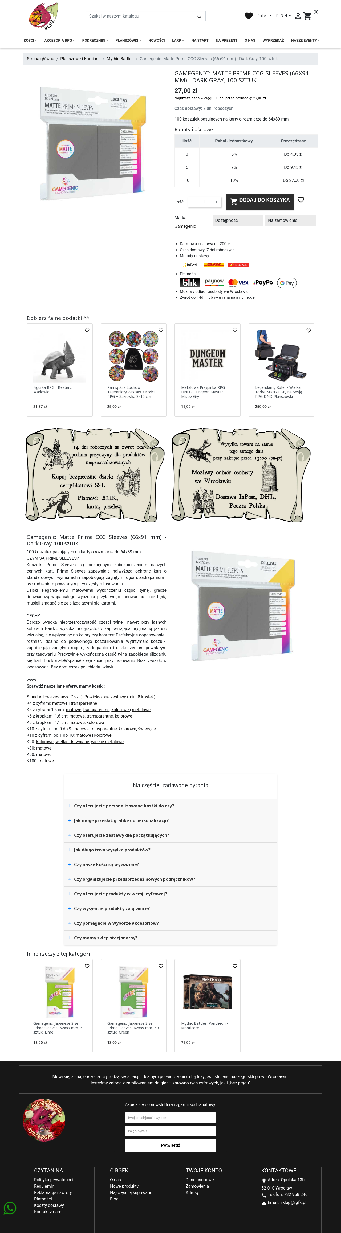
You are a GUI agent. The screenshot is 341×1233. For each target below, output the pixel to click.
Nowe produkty (124, 1186)
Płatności (43, 1199)
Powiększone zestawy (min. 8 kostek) (119, 696)
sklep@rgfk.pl (293, 1202)
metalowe (141, 709)
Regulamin (44, 1186)
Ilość (179, 202)
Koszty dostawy (49, 1205)
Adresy (192, 1192)
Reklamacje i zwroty (53, 1192)
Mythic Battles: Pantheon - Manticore (204, 1025)
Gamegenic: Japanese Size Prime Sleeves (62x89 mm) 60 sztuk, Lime (59, 1028)
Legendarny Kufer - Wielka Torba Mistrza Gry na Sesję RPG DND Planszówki (278, 392)
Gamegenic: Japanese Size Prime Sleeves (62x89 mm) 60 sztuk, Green (133, 1028)
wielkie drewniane (72, 741)
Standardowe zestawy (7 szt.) (55, 696)
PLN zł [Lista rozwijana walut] (282, 16)
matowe (60, 703)
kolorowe (120, 709)
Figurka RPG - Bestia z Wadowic (52, 389)
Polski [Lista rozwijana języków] (262, 16)
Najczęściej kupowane (131, 1192)
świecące (147, 728)
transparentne (84, 703)
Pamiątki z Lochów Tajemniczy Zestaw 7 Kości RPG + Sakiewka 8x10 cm (131, 392)
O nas (115, 1179)
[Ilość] (204, 202)
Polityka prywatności (53, 1179)
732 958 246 (296, 1194)
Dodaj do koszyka (260, 201)
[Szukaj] (146, 16)
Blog (114, 1199)
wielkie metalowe (107, 741)
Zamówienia (197, 1186)
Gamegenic (185, 226)
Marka (180, 217)
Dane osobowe (200, 1179)
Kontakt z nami (48, 1211)
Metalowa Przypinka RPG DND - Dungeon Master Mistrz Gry (203, 392)
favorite (249, 16)
